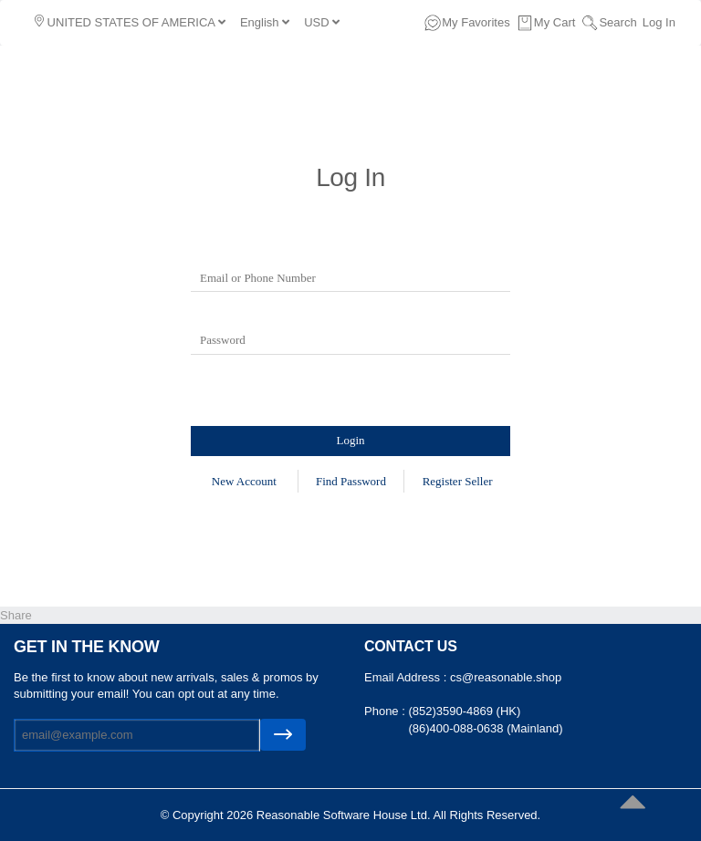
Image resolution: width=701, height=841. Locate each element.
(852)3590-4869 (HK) (464, 711)
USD (322, 22)
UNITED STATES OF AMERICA (130, 22)
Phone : (386, 711)
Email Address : (407, 677)
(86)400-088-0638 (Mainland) (485, 728)
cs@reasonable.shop (505, 677)
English (264, 22)
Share (16, 615)
